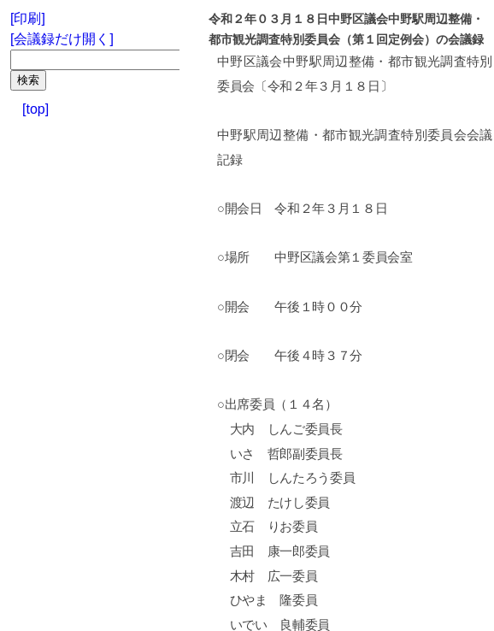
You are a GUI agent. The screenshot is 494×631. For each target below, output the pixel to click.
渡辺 (242, 503)
